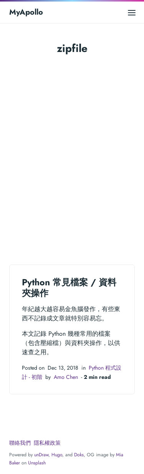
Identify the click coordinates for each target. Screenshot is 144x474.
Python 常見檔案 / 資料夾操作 (69, 288)
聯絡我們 (20, 443)
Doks (79, 454)
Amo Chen (66, 377)
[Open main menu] (132, 12)
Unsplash (37, 462)
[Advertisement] (72, 157)
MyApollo (26, 12)
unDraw (41, 454)
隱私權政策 (47, 443)
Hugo (56, 454)
